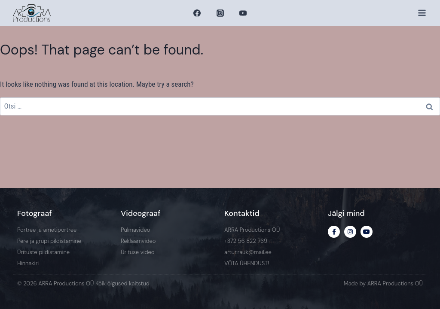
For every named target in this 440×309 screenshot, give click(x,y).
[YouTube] (242, 13)
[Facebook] (197, 13)
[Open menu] (422, 12)
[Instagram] (220, 13)
